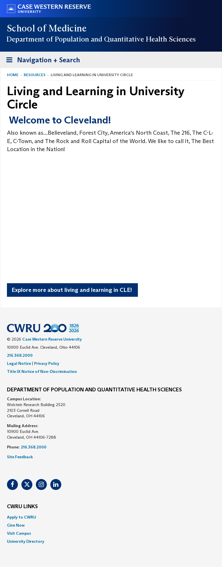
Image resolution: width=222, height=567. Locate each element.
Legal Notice (19, 363)
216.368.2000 (20, 355)
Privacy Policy (46, 363)
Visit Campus (19, 533)
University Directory (25, 541)
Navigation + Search (41, 61)
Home (12, 75)
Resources (34, 75)
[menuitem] (111, 517)
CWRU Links (22, 507)
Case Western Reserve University (52, 339)
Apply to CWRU (21, 517)
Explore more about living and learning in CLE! (72, 289)
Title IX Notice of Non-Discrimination (42, 371)
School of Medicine (47, 28)
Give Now (16, 525)
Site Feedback (20, 456)
